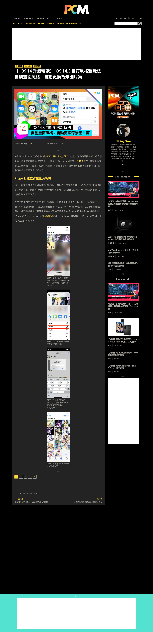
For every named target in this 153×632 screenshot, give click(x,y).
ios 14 (29, 493)
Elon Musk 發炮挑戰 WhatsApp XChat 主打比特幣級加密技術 (122, 238)
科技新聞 (19, 66)
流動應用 (37, 66)
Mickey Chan (26, 143)
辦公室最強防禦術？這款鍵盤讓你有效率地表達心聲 (123, 264)
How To (28, 66)
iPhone (23, 493)
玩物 (109, 269)
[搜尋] (139, 23)
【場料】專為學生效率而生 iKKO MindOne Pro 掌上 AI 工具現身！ (123, 340)
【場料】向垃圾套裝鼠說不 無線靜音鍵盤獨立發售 (123, 353)
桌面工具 (50, 156)
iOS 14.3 (79, 161)
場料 (109, 345)
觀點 (109, 210)
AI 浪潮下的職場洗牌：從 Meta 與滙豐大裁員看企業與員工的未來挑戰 (123, 204)
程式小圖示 (62, 156)
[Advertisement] (76, 43)
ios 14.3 (36, 493)
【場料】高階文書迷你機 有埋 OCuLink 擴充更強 (122, 366)
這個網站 (48, 216)
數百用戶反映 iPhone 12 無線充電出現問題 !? (32, 501)
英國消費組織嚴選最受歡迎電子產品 (88, 501)
